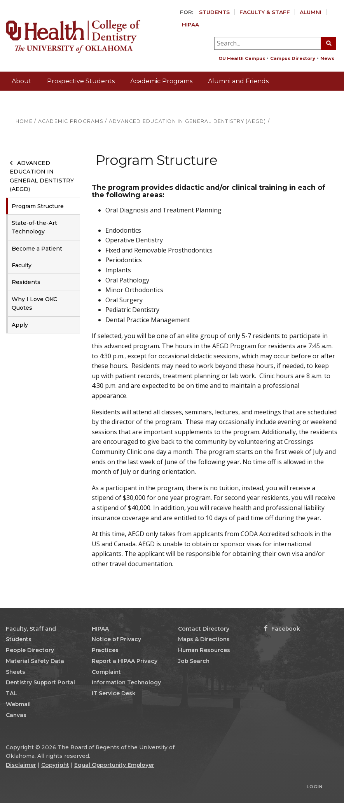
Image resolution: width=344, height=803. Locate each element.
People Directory (30, 650)
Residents (26, 282)
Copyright (55, 765)
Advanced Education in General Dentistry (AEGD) (42, 176)
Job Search (194, 661)
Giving (325, 119)
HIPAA (190, 24)
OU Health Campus (241, 58)
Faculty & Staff (264, 12)
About (21, 81)
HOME (24, 121)
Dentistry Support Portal (40, 682)
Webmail (18, 704)
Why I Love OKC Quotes (34, 303)
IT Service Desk (114, 693)
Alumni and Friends (238, 81)
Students (214, 12)
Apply (20, 324)
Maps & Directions (204, 639)
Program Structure (38, 206)
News (327, 58)
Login (315, 786)
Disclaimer (21, 765)
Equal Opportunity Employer (114, 765)
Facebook (282, 629)
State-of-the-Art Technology (34, 227)
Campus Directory (292, 58)
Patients (97, 100)
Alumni (310, 12)
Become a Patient (37, 248)
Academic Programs (161, 81)
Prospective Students (81, 81)
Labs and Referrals (40, 100)
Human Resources (204, 650)
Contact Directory (203, 629)
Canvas (16, 715)
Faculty (21, 265)
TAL (11, 693)
